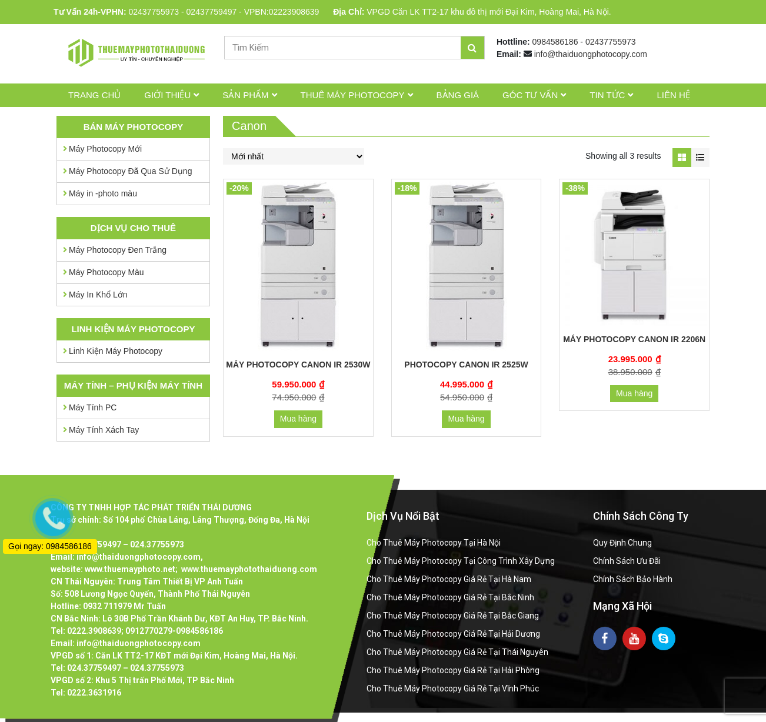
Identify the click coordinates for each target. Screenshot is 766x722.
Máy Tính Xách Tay (104, 429)
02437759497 (211, 11)
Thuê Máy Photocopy (353, 95)
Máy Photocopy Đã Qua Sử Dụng (130, 171)
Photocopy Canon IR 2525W (466, 364)
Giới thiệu (167, 95)
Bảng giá (458, 95)
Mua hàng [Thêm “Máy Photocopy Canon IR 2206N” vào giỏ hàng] (634, 393)
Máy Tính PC (92, 407)
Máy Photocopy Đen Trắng (117, 250)
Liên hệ (673, 95)
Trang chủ (94, 95)
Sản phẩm (245, 95)
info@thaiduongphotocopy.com (590, 54)
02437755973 (153, 11)
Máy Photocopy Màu (106, 272)
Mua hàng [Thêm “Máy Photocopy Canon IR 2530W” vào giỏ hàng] (298, 418)
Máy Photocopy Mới (105, 148)
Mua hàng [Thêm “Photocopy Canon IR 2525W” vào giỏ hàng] (466, 418)
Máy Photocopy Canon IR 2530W (298, 364)
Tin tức (607, 95)
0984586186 (555, 41)
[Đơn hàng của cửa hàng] (293, 156)
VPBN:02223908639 (281, 11)
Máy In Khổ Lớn (98, 294)
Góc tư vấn (530, 95)
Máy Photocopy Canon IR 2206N (634, 339)
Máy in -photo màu (103, 193)
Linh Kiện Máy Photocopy (115, 351)
